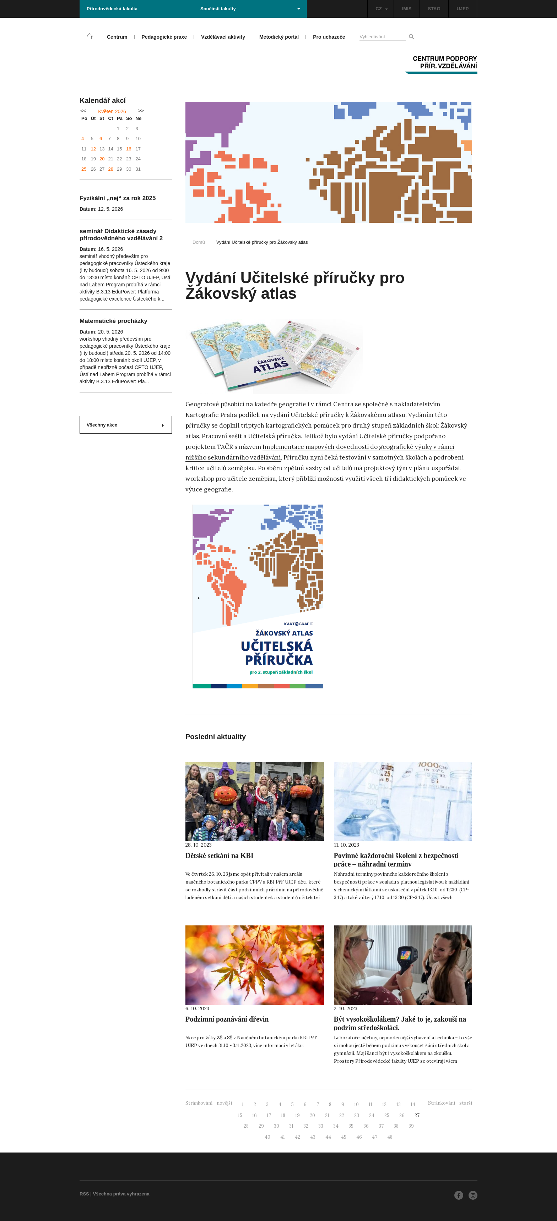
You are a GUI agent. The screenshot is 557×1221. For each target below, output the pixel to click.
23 (356, 1115)
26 (402, 1115)
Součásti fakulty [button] (250, 8)
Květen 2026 (112, 111)
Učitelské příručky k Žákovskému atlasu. (349, 415)
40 (267, 1137)
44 (328, 1137)
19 (297, 1115)
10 (356, 1104)
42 (297, 1137)
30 (276, 1126)
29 (261, 1126)
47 (374, 1137)
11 (370, 1104)
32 (305, 1126)
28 (110, 169)
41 (282, 1137)
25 (83, 169)
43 (312, 1137)
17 (269, 1115)
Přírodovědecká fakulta (112, 8)
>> (141, 111)
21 (327, 1115)
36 (366, 1126)
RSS (84, 1194)
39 (411, 1126)
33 (320, 1126)
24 (371, 1115)
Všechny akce (125, 425)
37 (381, 1126)
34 (336, 1126)
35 (350, 1126)
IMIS (407, 8)
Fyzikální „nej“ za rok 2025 (118, 198)
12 (93, 149)
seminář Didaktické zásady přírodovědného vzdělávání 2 (121, 235)
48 (390, 1137)
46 (359, 1137)
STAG (434, 8)
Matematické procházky (113, 321)
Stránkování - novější (208, 1103)
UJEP (463, 8)
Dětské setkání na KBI (219, 855)
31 (291, 1126)
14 (413, 1104)
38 (396, 1126)
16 (128, 149)
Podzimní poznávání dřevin (227, 1019)
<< (83, 111)
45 (343, 1137)
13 (398, 1104)
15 (240, 1115)
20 (101, 158)
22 (341, 1115)
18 (283, 1115)
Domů (199, 242)
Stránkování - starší (450, 1103)
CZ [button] (381, 8)
